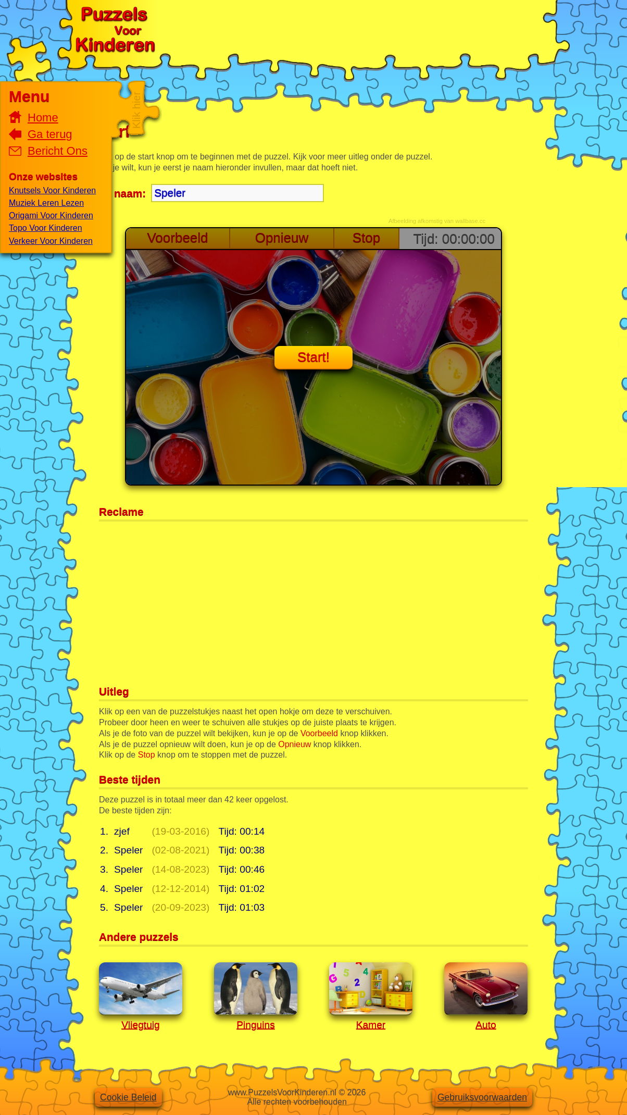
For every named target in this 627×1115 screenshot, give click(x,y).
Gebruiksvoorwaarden (482, 1097)
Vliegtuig (140, 1024)
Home (43, 117)
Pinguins (255, 1024)
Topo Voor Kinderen (45, 228)
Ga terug (50, 134)
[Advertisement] (351, 28)
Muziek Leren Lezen (46, 203)
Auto (485, 1024)
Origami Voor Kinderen (51, 215)
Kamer (371, 1024)
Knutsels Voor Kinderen (52, 190)
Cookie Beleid (128, 1097)
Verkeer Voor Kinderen (51, 241)
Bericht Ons (57, 150)
